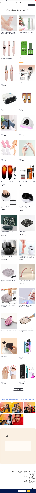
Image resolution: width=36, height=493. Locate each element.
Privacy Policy (26, 477)
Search (31, 5)
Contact (4, 0)
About (1, 0)
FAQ (7, 0)
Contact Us (25, 476)
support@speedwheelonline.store (15, 473)
